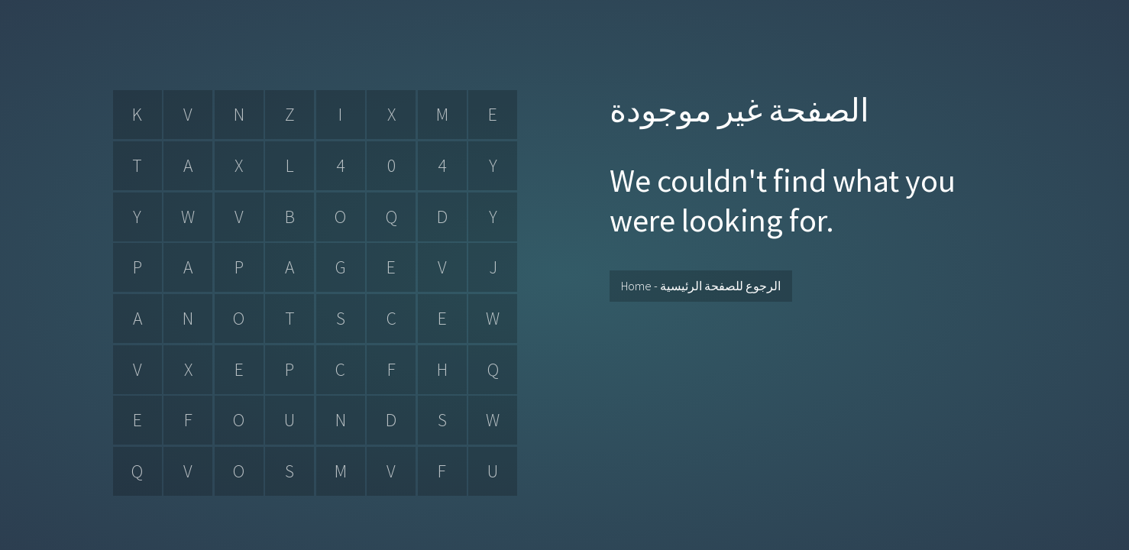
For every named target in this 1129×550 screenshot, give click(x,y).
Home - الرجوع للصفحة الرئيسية (701, 285)
